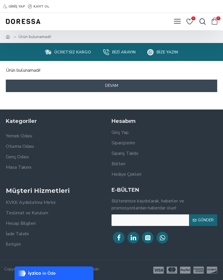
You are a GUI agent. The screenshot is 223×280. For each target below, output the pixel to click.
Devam (111, 85)
